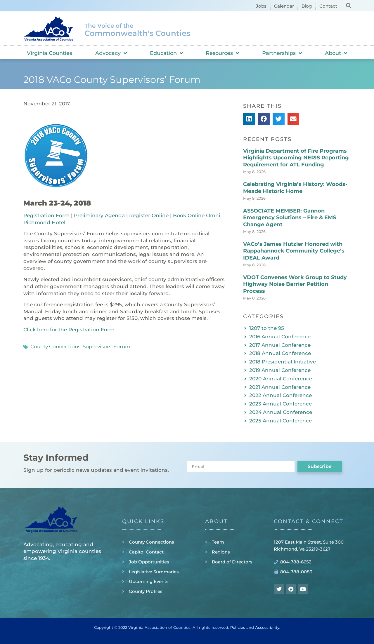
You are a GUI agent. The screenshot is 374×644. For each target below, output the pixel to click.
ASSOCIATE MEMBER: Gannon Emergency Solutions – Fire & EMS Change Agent (289, 218)
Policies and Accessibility (254, 627)
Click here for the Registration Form (69, 330)
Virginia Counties (49, 53)
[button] (348, 5)
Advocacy (111, 53)
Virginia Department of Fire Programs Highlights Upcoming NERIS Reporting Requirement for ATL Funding (296, 158)
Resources (222, 53)
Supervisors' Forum (106, 346)
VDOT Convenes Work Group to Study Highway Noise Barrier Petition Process (295, 284)
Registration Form (46, 215)
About (336, 53)
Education (166, 53)
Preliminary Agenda (99, 215)
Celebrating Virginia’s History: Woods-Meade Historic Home (295, 187)
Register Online (149, 215)
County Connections (55, 346)
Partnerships (282, 53)
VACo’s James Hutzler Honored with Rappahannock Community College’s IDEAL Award (293, 251)
